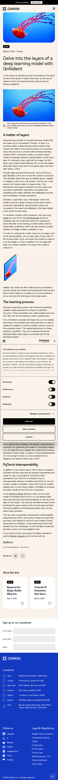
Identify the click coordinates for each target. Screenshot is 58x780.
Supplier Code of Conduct (42, 734)
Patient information (39, 760)
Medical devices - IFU (41, 756)
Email (5, 647)
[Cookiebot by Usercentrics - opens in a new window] (39, 341)
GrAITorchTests (16, 494)
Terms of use (37, 753)
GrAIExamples (33, 218)
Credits (35, 741)
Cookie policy (37, 745)
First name (7, 631)
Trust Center (37, 764)
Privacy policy (38, 749)
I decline (29, 437)
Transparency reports (40, 738)
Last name (7, 639)
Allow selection (28, 429)
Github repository (18, 536)
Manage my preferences (40, 414)
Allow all (29, 421)
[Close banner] (54, 341)
